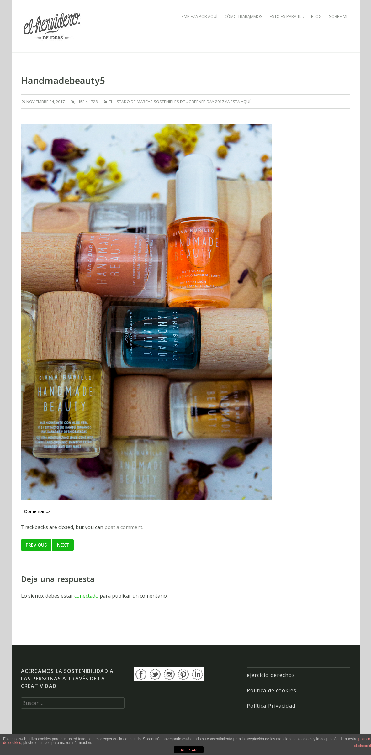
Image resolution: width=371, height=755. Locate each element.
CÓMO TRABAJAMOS (243, 16)
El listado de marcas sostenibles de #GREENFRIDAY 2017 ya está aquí (179, 101)
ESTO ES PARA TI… (287, 16)
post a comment (123, 527)
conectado (86, 595)
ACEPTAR (189, 750)
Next (63, 545)
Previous (36, 545)
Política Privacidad (271, 705)
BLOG (316, 16)
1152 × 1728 (87, 101)
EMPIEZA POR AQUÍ (199, 16)
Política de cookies (271, 690)
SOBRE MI (338, 16)
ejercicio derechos (271, 675)
